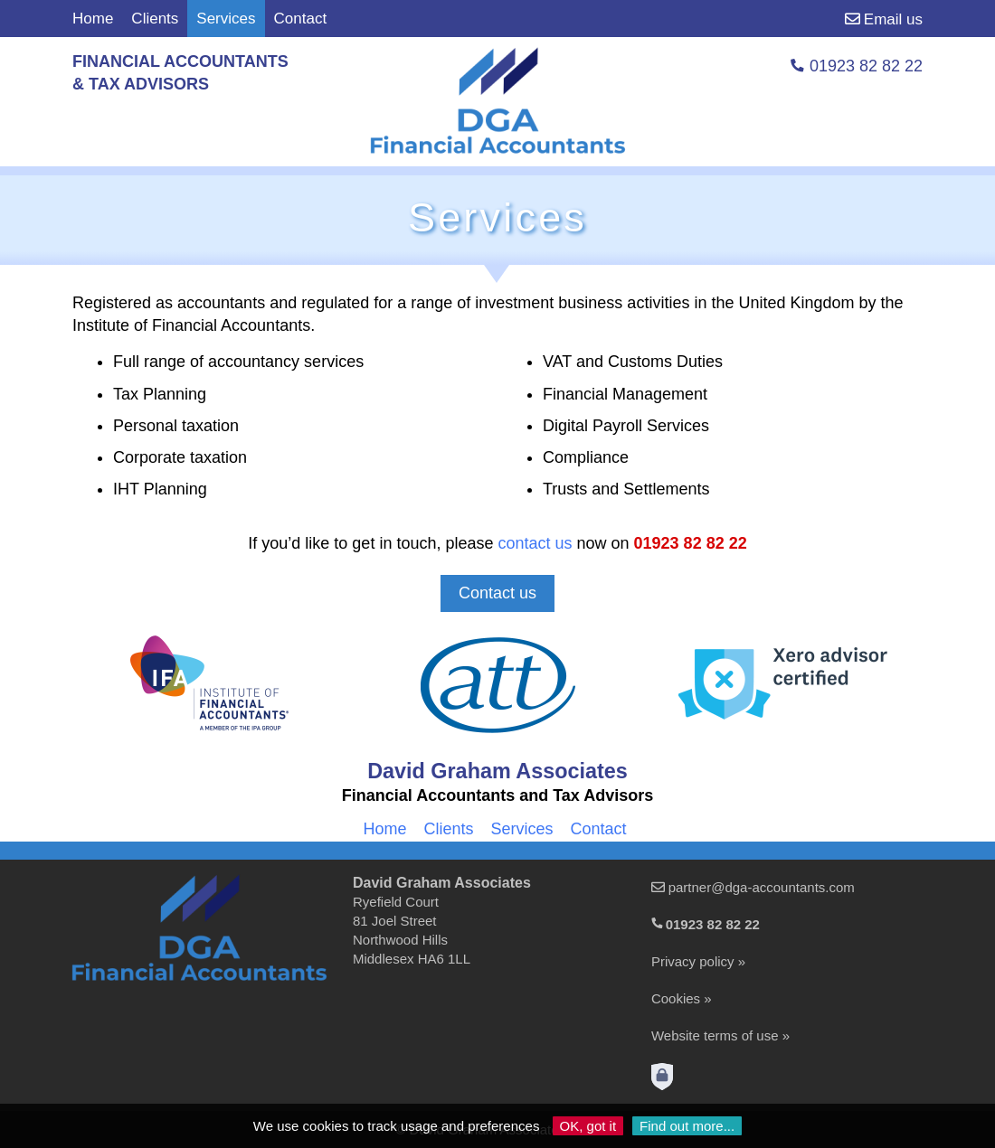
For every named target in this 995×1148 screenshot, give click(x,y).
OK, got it (588, 1126)
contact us (535, 543)
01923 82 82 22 (690, 543)
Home (92, 18)
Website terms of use (715, 1035)
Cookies (675, 998)
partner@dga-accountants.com (761, 887)
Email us (884, 19)
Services (521, 829)
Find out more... (687, 1126)
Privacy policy (692, 961)
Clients (154, 18)
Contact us (497, 593)
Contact (300, 18)
